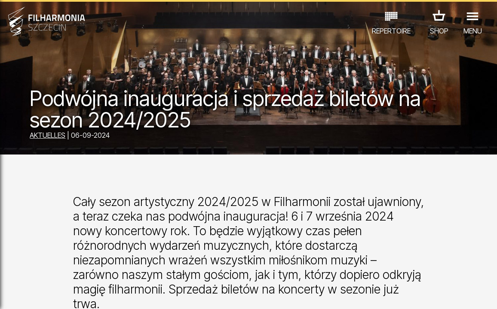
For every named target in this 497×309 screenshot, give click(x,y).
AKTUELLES (47, 135)
